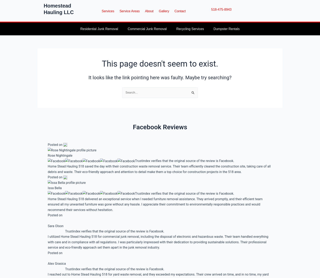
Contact (180, 11)
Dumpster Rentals (226, 29)
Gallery (164, 11)
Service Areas (130, 11)
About (149, 11)
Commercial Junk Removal (147, 29)
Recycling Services (190, 29)
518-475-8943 (221, 9)
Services (108, 11)
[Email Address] (142, 216)
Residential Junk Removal (99, 29)
